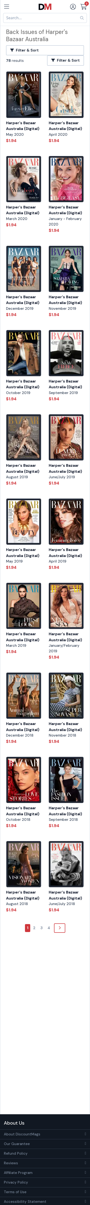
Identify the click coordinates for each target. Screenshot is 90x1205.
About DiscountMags (22, 1134)
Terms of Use (15, 1192)
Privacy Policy (16, 1182)
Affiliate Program (18, 1172)
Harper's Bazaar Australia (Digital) (22, 125)
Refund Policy (16, 1153)
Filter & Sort (24, 50)
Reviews (11, 1163)
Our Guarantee (17, 1143)
